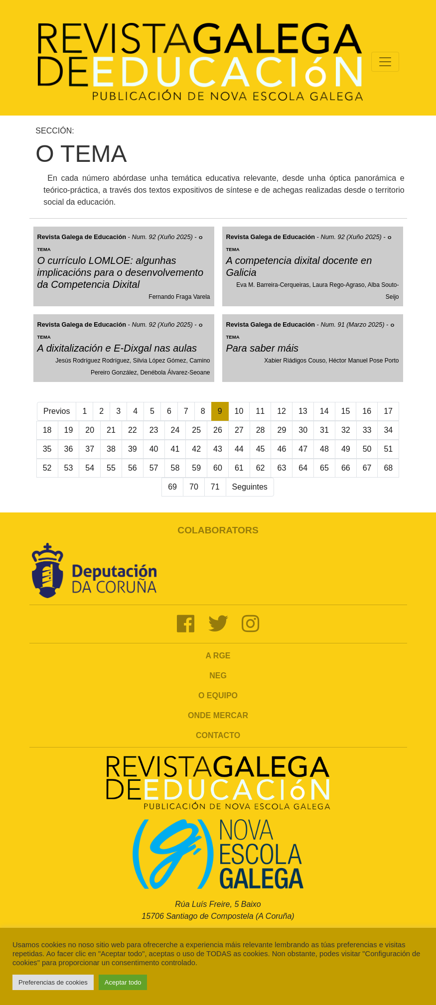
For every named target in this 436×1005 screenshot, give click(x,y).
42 (196, 449)
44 (239, 449)
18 (47, 430)
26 (217, 430)
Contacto (218, 735)
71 (215, 487)
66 (345, 468)
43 (217, 449)
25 (196, 430)
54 (89, 468)
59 (196, 468)
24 (175, 430)
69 (172, 487)
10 (239, 411)
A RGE (217, 655)
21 (111, 430)
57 (153, 468)
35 (47, 449)
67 (367, 468)
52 (47, 468)
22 (132, 430)
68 (388, 468)
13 (302, 411)
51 (388, 449)
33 (367, 430)
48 (324, 449)
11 (260, 411)
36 (68, 449)
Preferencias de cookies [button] (53, 982)
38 (111, 449)
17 (388, 411)
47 (302, 449)
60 (217, 468)
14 (324, 411)
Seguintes (250, 487)
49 (345, 449)
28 (260, 430)
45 (260, 449)
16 (366, 411)
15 (345, 411)
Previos (56, 411)
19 (68, 430)
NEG (218, 675)
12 (281, 411)
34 (388, 430)
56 (132, 468)
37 (89, 449)
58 (175, 468)
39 (132, 449)
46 (281, 449)
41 (175, 449)
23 (153, 430)
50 (367, 449)
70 (193, 487)
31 (324, 430)
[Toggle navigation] (385, 62)
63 (281, 468)
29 (281, 430)
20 (89, 430)
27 (239, 430)
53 (68, 468)
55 (111, 468)
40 (153, 449)
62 (260, 468)
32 (345, 430)
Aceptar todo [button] (123, 982)
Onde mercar (218, 715)
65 (324, 468)
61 (239, 468)
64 (302, 468)
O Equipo (218, 695)
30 (302, 430)
